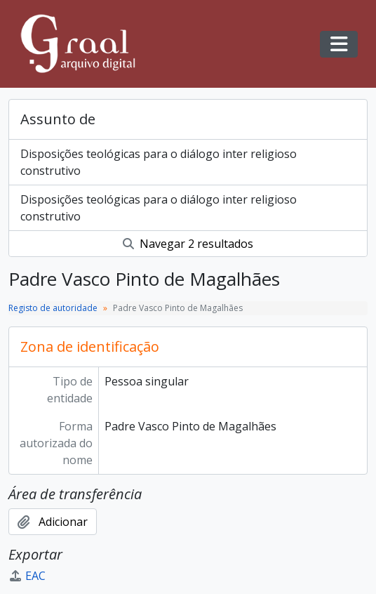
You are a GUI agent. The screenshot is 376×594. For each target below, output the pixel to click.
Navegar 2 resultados (188, 243)
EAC (27, 575)
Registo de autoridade (53, 308)
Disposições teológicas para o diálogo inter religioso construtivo (158, 162)
